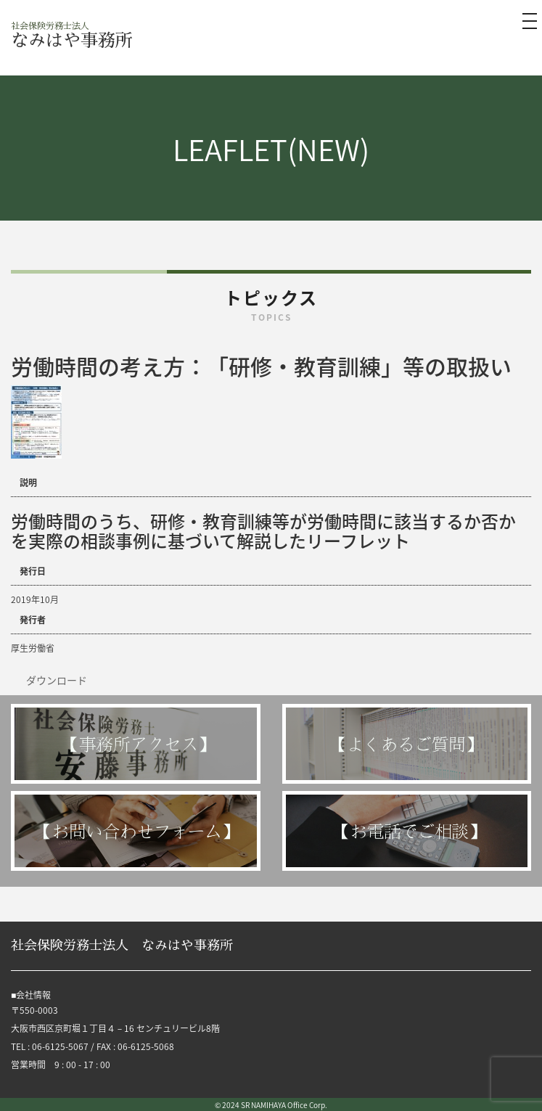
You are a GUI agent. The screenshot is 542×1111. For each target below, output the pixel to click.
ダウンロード (56, 680)
